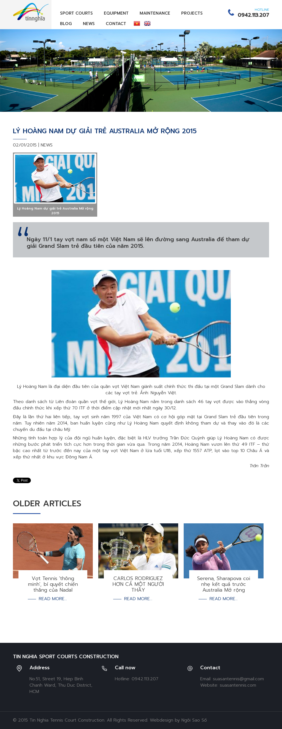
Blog (66, 24)
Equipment (116, 13)
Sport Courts (76, 13)
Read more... (53, 599)
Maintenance (155, 13)
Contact (116, 24)
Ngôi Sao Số (194, 720)
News (89, 24)
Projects (192, 13)
